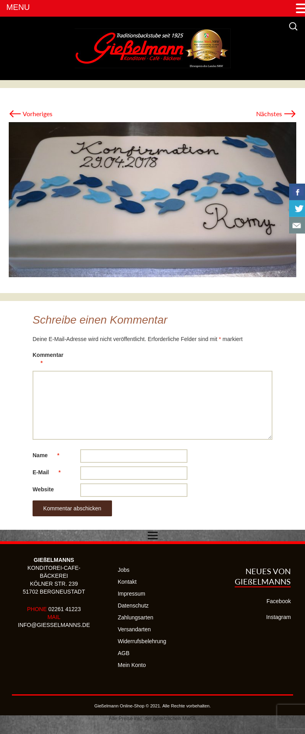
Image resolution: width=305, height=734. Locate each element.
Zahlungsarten (135, 617)
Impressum (131, 593)
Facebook (278, 601)
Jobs (123, 570)
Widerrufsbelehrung (142, 641)
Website (43, 489)
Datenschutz (133, 605)
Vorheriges (30, 113)
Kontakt (127, 582)
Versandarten (134, 629)
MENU (18, 7)
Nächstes (276, 113)
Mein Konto (132, 665)
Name (50, 455)
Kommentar (48, 360)
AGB (123, 653)
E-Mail (51, 472)
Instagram (278, 617)
